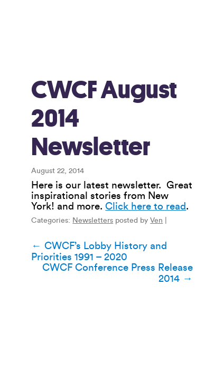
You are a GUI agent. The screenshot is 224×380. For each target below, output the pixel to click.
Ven (156, 220)
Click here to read (145, 206)
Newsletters (92, 220)
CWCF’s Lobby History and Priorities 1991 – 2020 (98, 251)
